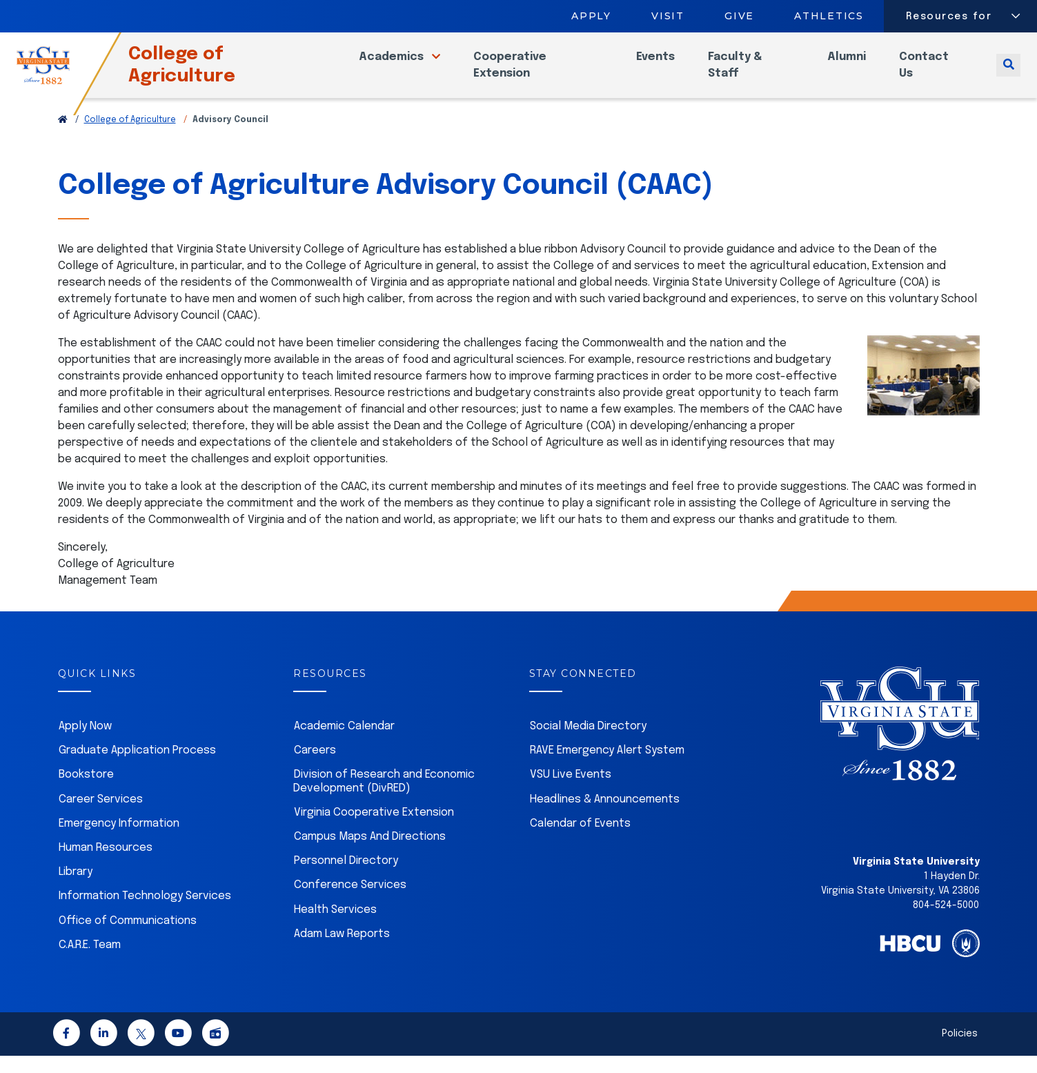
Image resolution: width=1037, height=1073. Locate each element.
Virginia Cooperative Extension (374, 830)
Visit (667, 16)
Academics (408, 65)
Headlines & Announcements (605, 817)
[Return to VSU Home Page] (63, 137)
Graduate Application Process (137, 768)
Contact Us (927, 73)
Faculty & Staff (744, 73)
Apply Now (85, 743)
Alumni (850, 65)
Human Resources (105, 865)
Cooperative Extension (525, 73)
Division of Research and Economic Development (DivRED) (384, 798)
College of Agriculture (205, 73)
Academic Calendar (344, 743)
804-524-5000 (946, 922)
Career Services (101, 817)
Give (739, 16)
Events (664, 65)
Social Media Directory (588, 743)
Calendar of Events (580, 841)
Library (75, 889)
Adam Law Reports (342, 951)
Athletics (830, 16)
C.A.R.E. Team (90, 962)
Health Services (335, 927)
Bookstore (86, 792)
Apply (591, 16)
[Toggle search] (1008, 73)
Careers (315, 768)
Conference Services (350, 902)
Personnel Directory (346, 878)
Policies (960, 1051)
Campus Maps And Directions (370, 854)
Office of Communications (128, 938)
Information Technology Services (145, 913)
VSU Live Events (570, 792)
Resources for (949, 16)
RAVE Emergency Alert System (607, 768)
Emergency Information (119, 841)
